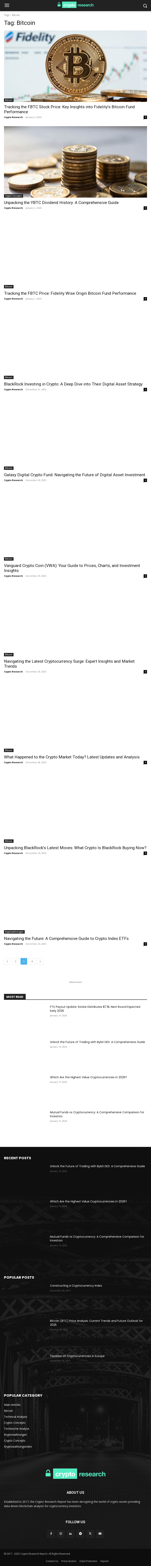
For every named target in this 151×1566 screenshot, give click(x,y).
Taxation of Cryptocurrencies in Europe (77, 1356)
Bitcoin (8, 100)
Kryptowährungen (14, 931)
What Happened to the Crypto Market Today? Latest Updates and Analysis (72, 757)
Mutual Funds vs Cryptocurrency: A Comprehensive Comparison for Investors (97, 1114)
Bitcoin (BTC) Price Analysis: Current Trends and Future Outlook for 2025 (96, 1323)
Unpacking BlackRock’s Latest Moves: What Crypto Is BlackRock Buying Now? (75, 847)
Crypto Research (13, 117)
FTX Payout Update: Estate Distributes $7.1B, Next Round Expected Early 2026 (95, 1009)
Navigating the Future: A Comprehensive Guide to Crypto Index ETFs (66, 938)
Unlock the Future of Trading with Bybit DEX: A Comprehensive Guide (97, 1042)
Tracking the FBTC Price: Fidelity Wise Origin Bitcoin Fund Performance (70, 293)
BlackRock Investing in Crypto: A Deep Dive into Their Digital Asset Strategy (73, 384)
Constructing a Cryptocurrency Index (76, 1286)
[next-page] (40, 961)
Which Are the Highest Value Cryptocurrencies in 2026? (88, 1077)
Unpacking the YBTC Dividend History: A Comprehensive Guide (61, 202)
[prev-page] (7, 961)
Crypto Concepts (13, 195)
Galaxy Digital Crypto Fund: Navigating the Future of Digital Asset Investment (74, 474)
